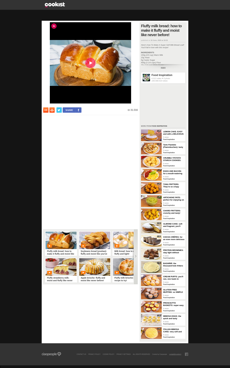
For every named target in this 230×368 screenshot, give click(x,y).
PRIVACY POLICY (94, 354)
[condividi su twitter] (59, 110)
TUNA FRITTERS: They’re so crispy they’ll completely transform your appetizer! (171, 185)
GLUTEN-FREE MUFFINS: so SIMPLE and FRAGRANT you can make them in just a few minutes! (173, 291)
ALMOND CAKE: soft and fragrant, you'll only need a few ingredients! (172, 225)
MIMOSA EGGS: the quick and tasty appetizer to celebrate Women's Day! (173, 317)
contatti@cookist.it (175, 354)
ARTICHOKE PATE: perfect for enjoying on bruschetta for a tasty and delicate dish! (173, 198)
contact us (81, 354)
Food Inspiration (162, 75)
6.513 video (156, 78)
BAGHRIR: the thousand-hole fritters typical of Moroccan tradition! (173, 264)
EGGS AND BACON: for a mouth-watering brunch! (172, 172)
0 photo (167, 78)
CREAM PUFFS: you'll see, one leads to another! (173, 277)
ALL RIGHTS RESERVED (141, 354)
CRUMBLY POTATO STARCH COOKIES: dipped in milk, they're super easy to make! (173, 159)
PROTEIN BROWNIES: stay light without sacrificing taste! (173, 251)
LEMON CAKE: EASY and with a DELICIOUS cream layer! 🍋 (173, 132)
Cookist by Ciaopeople (159, 354)
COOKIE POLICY (108, 354)
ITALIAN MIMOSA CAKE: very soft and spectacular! (172, 330)
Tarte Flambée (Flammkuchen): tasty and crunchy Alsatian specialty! (173, 146)
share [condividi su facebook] (69, 110)
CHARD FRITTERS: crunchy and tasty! (172, 212)
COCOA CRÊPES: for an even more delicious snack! (173, 238)
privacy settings (123, 354)
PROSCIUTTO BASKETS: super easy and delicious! (173, 304)
